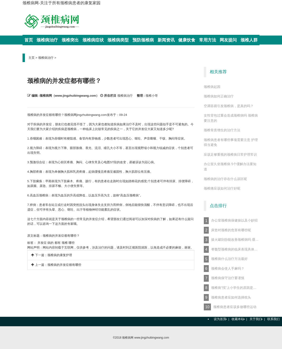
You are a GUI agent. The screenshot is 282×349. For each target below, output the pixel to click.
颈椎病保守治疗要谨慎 (224, 278)
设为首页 (220, 319)
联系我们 (273, 319)
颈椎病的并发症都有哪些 (64, 265)
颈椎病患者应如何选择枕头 (227, 297)
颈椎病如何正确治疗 (219, 96)
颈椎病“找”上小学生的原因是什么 (231, 287)
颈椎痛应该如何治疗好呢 (222, 188)
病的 (50, 243)
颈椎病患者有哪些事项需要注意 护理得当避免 (231, 142)
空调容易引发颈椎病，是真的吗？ (229, 106)
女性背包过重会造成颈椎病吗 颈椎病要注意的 (231, 117)
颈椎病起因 (212, 87)
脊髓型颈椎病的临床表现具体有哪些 (231, 249)
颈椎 (65, 243)
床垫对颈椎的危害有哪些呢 (227, 230)
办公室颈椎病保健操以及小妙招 (231, 220)
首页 (28, 40)
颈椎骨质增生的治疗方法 (222, 130)
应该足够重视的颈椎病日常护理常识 (230, 154)
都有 (58, 243)
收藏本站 (238, 319)
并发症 (42, 243)
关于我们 (256, 319)
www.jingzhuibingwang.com (151, 337)
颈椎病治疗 (46, 57)
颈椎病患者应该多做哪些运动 (230, 307)
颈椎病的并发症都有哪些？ (61, 235)
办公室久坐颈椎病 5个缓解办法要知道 (230, 166)
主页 (31, 57)
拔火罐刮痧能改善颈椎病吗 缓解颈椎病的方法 (231, 239)
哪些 (71, 243)
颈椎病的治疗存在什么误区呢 (225, 179)
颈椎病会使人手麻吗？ (224, 268)
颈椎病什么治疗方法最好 (229, 259)
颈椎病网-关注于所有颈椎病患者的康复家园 (61, 3)
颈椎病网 (127, 337)
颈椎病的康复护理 (59, 255)
